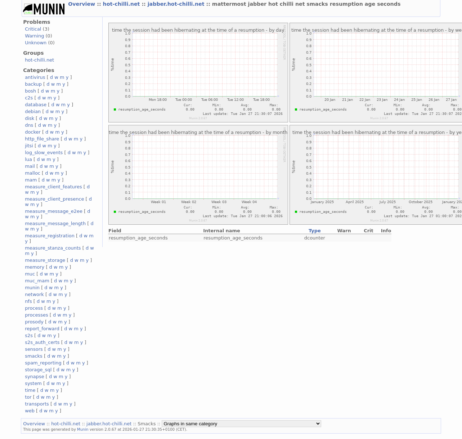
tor (28, 397)
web (30, 410)
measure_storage (45, 260)
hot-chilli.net (122, 4)
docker (33, 132)
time (30, 390)
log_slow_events (44, 152)
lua (28, 159)
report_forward (42, 328)
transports (37, 404)
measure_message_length (55, 223)
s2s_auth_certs (42, 342)
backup (33, 84)
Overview (82, 4)
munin (32, 287)
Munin (83, 429)
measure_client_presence (54, 199)
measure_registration (50, 235)
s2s (29, 335)
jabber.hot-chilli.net (177, 4)
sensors (34, 349)
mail (30, 166)
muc (30, 274)
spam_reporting (43, 363)
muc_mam (37, 280)
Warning (34, 36)
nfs (28, 301)
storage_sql (38, 369)
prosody (34, 321)
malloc (32, 173)
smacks (33, 356)
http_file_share (42, 139)
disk (29, 118)
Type (315, 230)
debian (33, 111)
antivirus (35, 77)
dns (29, 125)
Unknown (35, 42)
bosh (30, 91)
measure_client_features (53, 186)
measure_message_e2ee (53, 211)
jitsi (29, 145)
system (33, 383)
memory (34, 267)
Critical (33, 29)
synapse (34, 376)
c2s (29, 97)
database (35, 104)
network (34, 294)
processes (36, 315)
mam (31, 180)
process (34, 308)
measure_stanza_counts (53, 248)
